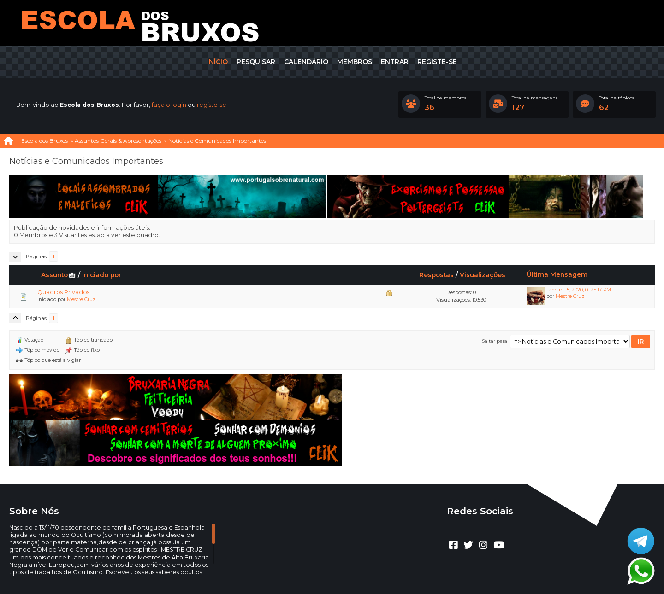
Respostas (436, 275)
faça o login (169, 104)
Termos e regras (342, 573)
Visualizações (482, 275)
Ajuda (306, 573)
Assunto (58, 275)
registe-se (211, 104)
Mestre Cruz (81, 300)
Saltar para (494, 341)
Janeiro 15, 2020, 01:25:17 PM (578, 290)
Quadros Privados (63, 292)
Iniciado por (101, 275)
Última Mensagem (557, 274)
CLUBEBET (321, 566)
